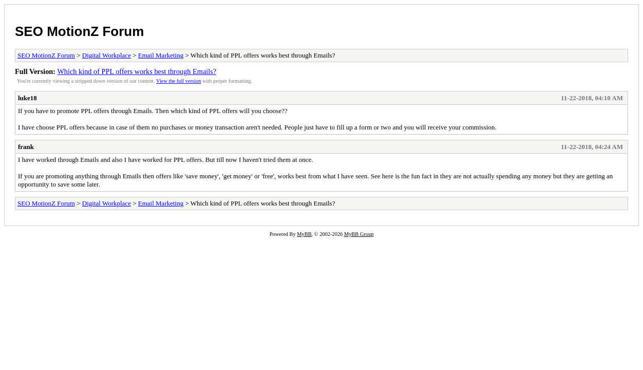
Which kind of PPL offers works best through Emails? (136, 71)
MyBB (304, 234)
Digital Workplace (106, 55)
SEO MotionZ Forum (79, 31)
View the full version (178, 81)
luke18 (27, 98)
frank (26, 147)
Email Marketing (160, 55)
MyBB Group (358, 234)
